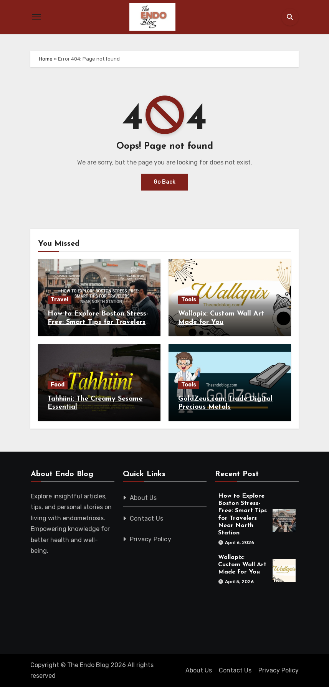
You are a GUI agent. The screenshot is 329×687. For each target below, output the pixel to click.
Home (46, 59)
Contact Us (146, 518)
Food (57, 384)
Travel (59, 299)
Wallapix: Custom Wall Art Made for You (242, 564)
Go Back (164, 182)
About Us (143, 497)
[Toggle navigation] (36, 16)
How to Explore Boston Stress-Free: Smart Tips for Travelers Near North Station (98, 322)
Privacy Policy (150, 539)
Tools (188, 299)
